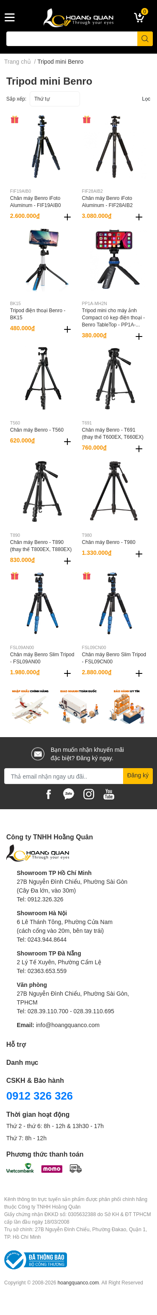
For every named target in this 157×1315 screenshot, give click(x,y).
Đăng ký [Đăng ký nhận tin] (138, 775)
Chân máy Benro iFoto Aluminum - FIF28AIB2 (107, 201)
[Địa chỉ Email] (78, 776)
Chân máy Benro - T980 (109, 542)
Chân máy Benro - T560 (37, 430)
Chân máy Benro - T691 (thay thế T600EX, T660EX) (113, 433)
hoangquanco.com (78, 1282)
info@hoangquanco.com (68, 1024)
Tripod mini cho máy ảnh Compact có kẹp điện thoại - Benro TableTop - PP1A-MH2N (113, 320)
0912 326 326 (39, 1095)
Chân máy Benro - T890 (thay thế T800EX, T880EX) (41, 545)
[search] (145, 38)
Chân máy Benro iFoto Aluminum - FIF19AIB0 (35, 201)
